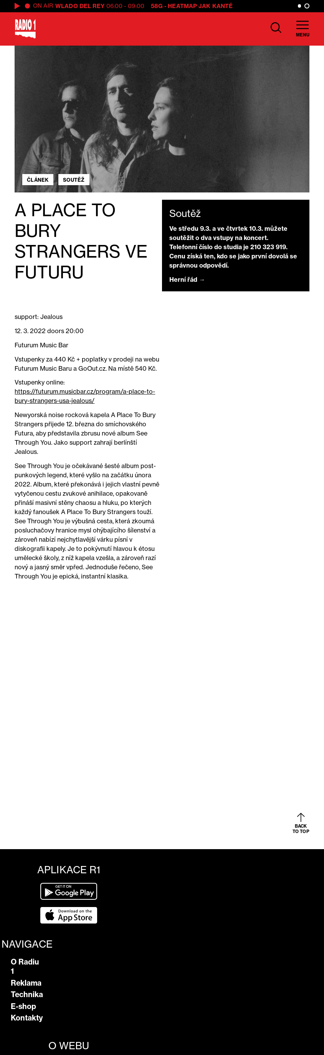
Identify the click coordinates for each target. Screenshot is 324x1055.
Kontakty (27, 1017)
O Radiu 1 (25, 966)
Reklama (26, 983)
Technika (27, 994)
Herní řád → (187, 279)
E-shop (23, 1006)
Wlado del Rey (79, 6)
